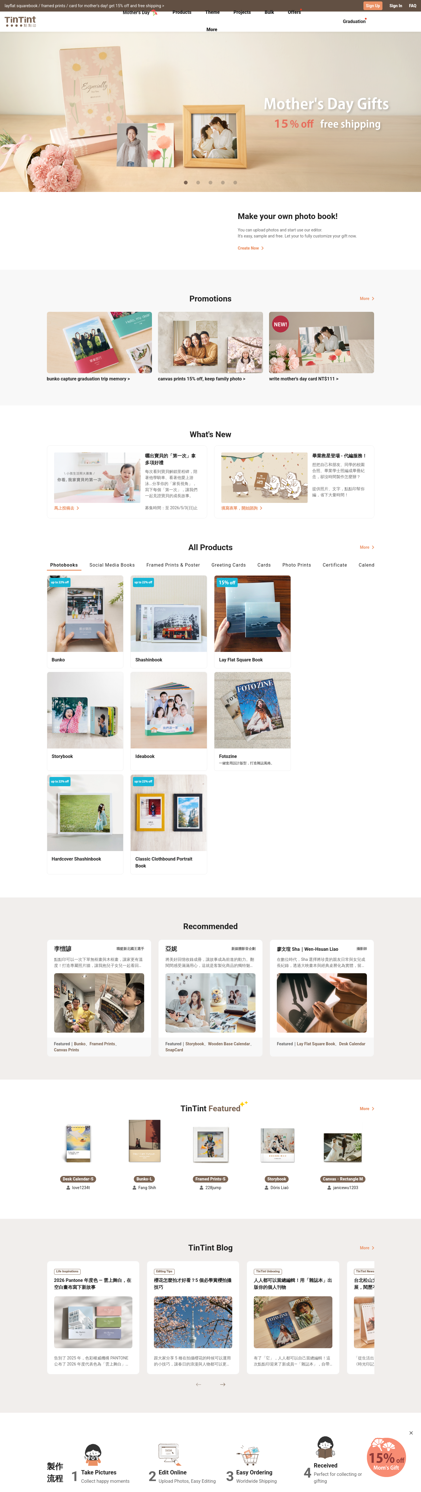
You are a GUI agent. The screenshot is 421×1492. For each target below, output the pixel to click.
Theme (212, 12)
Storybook (194, 940)
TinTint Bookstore (260, 1431)
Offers (294, 12)
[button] (78, 1041)
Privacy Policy (165, 1447)
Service (159, 1439)
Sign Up (373, 5)
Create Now (251, 248)
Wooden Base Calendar (229, 940)
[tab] (182, 13)
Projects (242, 12)
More (367, 298)
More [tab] (211, 29)
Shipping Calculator (110, 1431)
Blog (206, 1439)
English (363, 1483)
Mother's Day (140, 12)
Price (96, 1439)
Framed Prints (102, 940)
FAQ (412, 5)
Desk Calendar (352, 940)
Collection (56, 1431)
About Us (211, 1431)
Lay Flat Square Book (316, 940)
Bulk (269, 12)
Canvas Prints (66, 946)
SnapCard (174, 946)
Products (182, 12)
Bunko (79, 940)
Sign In (395, 5)
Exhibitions (57, 1439)
